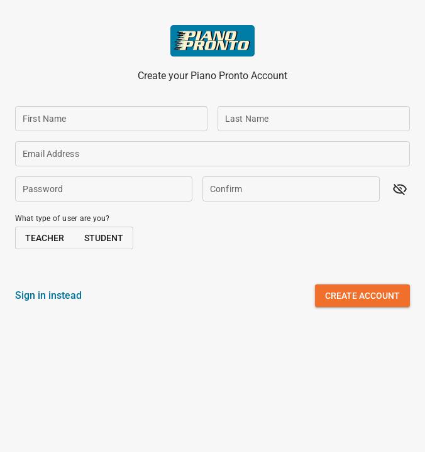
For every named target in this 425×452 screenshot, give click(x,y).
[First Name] (111, 118)
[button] (400, 189)
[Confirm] (291, 189)
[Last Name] (313, 118)
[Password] (104, 189)
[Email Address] (212, 153)
